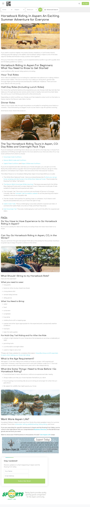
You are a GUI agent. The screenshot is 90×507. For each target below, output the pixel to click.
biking (3, 440)
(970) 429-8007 (31, 488)
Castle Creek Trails (9, 216)
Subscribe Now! (71, 35)
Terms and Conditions (53, 490)
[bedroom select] (32, 10)
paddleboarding (41, 438)
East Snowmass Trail (10, 223)
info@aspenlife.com (32, 492)
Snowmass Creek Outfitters (12, 165)
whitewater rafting (29, 438)
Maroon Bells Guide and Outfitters (15, 168)
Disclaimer (49, 486)
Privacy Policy (50, 483)
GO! (40, 9)
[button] (79, 3)
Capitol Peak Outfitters (11, 171)
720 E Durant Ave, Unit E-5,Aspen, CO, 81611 (35, 484)
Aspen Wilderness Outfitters (31, 171)
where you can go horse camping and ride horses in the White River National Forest (26, 191)
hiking (49, 438)
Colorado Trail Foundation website (33, 205)
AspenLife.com (74, 499)
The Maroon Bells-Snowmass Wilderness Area (18, 196)
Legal (48, 480)
